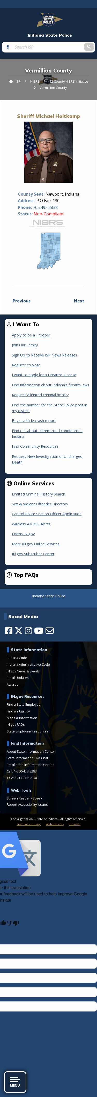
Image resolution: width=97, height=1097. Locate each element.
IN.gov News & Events (23, 671)
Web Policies (55, 824)
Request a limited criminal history (40, 394)
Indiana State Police (50, 35)
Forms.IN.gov (23, 533)
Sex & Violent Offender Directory (40, 503)
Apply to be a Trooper (31, 335)
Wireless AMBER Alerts (31, 523)
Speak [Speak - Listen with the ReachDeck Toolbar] (37, 798)
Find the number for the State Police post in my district (49, 407)
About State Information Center (31, 751)
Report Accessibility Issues (27, 804)
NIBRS (35, 81)
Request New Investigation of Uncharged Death (47, 459)
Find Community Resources (35, 446)
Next (79, 301)
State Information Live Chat (27, 758)
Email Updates (18, 678)
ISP (18, 81)
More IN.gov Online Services (35, 543)
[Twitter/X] (18, 630)
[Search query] (48, 47)
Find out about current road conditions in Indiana (47, 433)
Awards (12, 684)
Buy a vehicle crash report (34, 420)
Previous (22, 301)
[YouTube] (38, 630)
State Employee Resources (27, 731)
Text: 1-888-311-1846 (22, 778)
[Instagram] (28, 630)
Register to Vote (26, 364)
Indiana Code (17, 658)
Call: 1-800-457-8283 (22, 771)
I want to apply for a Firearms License (44, 374)
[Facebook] (8, 630)
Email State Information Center (30, 765)
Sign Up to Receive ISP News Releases (44, 355)
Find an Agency (18, 711)
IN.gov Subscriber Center (33, 553)
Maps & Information (22, 718)
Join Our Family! (25, 344)
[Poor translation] (12, 923)
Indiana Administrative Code (28, 664)
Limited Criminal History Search (38, 494)
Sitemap (74, 824)
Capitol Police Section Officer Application (46, 513)
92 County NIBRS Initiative (68, 81)
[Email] (50, 630)
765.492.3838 (45, 207)
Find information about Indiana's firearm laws (50, 384)
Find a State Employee (24, 704)
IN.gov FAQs (16, 724)
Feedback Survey (29, 824)
